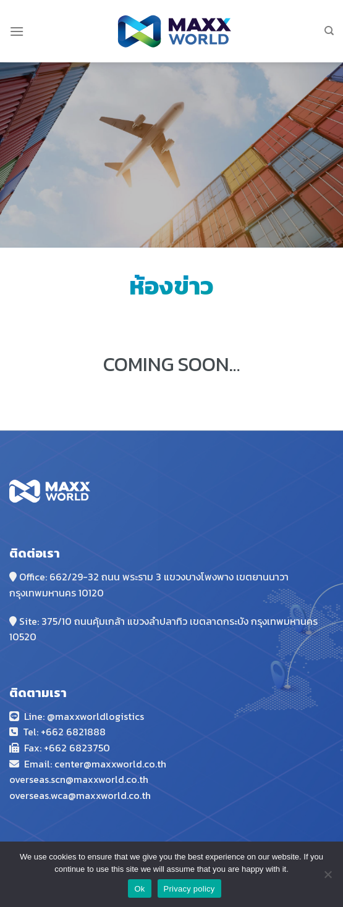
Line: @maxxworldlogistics (84, 716)
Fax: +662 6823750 (67, 747)
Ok (139, 888)
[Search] (329, 31)
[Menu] (16, 31)
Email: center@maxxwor (78, 763)
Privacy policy (189, 888)
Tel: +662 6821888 (64, 731)
